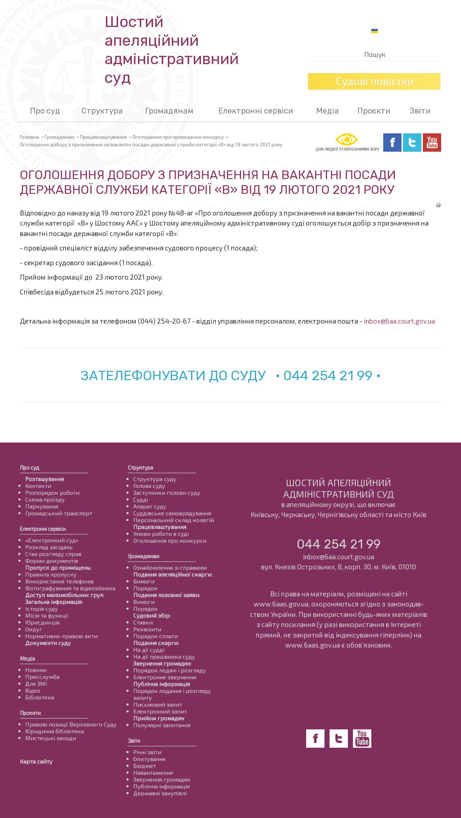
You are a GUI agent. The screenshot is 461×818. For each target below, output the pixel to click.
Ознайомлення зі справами (170, 567)
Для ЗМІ (36, 683)
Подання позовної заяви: (166, 594)
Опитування (149, 758)
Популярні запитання (162, 724)
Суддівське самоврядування (172, 513)
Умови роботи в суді (161, 533)
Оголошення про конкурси (169, 540)
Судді (140, 499)
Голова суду (149, 485)
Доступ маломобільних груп (64, 594)
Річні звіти (147, 751)
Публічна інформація (161, 683)
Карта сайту (36, 761)
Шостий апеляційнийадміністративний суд (171, 50)
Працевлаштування (103, 137)
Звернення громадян (161, 779)
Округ (33, 629)
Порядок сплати (155, 635)
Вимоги (144, 581)
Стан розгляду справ (53, 553)
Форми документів (51, 560)
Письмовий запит (157, 704)
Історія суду (41, 608)
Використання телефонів (59, 581)
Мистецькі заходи (50, 737)
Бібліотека (39, 697)
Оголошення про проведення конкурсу (178, 137)
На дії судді (148, 649)
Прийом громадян (158, 718)
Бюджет (144, 765)
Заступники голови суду (166, 492)
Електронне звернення (164, 676)
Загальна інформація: (53, 601)
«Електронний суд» (52, 540)
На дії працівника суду (164, 656)
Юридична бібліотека (54, 731)
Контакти (38, 485)
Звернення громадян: (162, 663)
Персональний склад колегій (173, 519)
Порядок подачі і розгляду (169, 670)
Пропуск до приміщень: (58, 567)
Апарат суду (149, 506)
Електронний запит (160, 711)
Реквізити (147, 629)
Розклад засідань (49, 546)
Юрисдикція (42, 622)
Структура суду (154, 478)
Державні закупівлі (160, 793)
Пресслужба (42, 676)
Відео (32, 690)
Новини (35, 669)
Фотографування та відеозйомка (70, 587)
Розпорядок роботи (52, 492)
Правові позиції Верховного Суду (71, 724)
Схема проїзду (45, 499)
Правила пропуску (51, 574)
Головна (29, 137)
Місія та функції (46, 615)
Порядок (145, 587)
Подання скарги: (156, 642)
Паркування (41, 506)
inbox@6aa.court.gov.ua (399, 321)
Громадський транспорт (58, 513)
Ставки (143, 622)
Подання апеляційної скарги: (172, 574)
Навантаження (153, 772)
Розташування (44, 478)
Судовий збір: (151, 615)
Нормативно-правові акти (61, 635)
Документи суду (48, 642)
